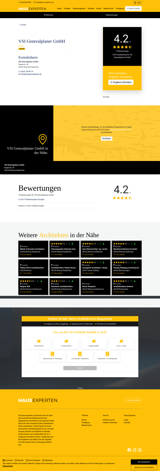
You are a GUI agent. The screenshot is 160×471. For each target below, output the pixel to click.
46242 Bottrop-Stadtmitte (95, 250)
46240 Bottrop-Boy (123, 288)
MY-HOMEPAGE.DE (35, 462)
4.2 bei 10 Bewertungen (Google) (31, 199)
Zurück (22, 25)
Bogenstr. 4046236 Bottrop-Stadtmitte (14, 167)
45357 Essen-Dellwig (95, 269)
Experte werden (133, 400)
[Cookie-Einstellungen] (3, 468)
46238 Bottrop (32, 269)
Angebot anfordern (122, 82)
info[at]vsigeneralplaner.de (31, 74)
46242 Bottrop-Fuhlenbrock (31, 288)
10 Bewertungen (122, 51)
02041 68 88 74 (27, 71)
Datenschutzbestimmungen (121, 130)
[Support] (19, 2)
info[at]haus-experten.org (44, 2)
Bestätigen (106, 138)
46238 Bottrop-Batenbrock (62, 288)
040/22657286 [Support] (26, 2)
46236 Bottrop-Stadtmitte (32, 250)
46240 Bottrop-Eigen (126, 269)
